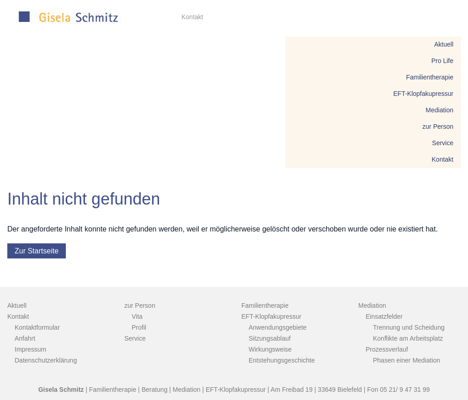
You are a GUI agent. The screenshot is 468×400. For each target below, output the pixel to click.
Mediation (439, 110)
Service (442, 143)
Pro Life (442, 60)
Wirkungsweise (270, 349)
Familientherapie (430, 77)
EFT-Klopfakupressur (424, 93)
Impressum (30, 349)
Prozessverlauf (387, 349)
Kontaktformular (37, 327)
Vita (137, 316)
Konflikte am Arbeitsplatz (408, 338)
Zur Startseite (36, 251)
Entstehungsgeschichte (282, 360)
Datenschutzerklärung (46, 360)
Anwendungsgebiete (278, 327)
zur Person (437, 126)
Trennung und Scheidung (409, 327)
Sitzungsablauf (270, 338)
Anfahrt (25, 338)
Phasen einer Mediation (406, 360)
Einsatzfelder (384, 316)
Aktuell (443, 44)
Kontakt (192, 17)
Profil (139, 327)
